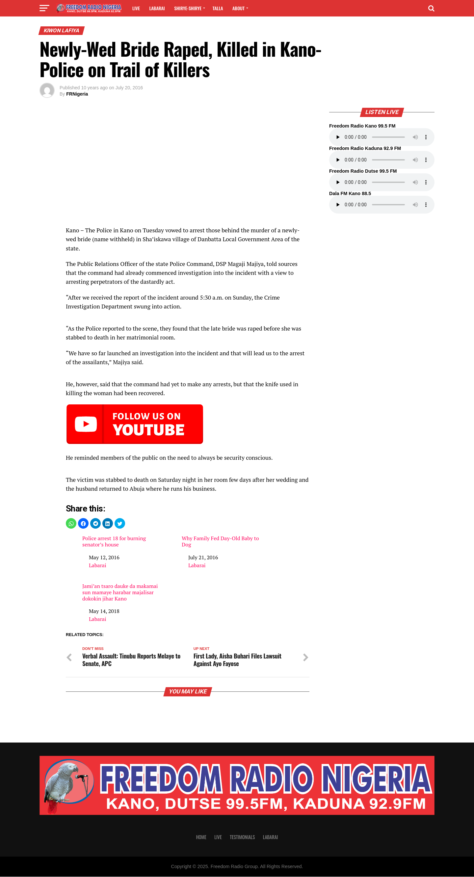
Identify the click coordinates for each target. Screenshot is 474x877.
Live (136, 8)
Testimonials (242, 837)
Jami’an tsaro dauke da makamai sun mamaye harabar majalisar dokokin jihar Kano (120, 592)
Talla (218, 8)
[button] (71, 523)
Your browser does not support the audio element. (381, 137)
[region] (187, 170)
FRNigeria (77, 94)
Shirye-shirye (187, 8)
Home (201, 837)
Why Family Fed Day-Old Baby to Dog (220, 541)
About (238, 8)
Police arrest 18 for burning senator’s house (114, 541)
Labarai (157, 8)
